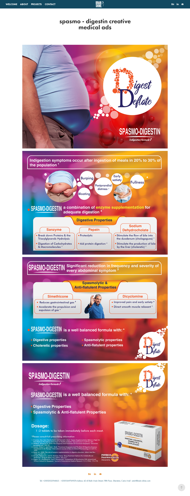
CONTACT (50, 4)
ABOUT (24, 4)
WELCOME (11, 4)
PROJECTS (36, 4)
